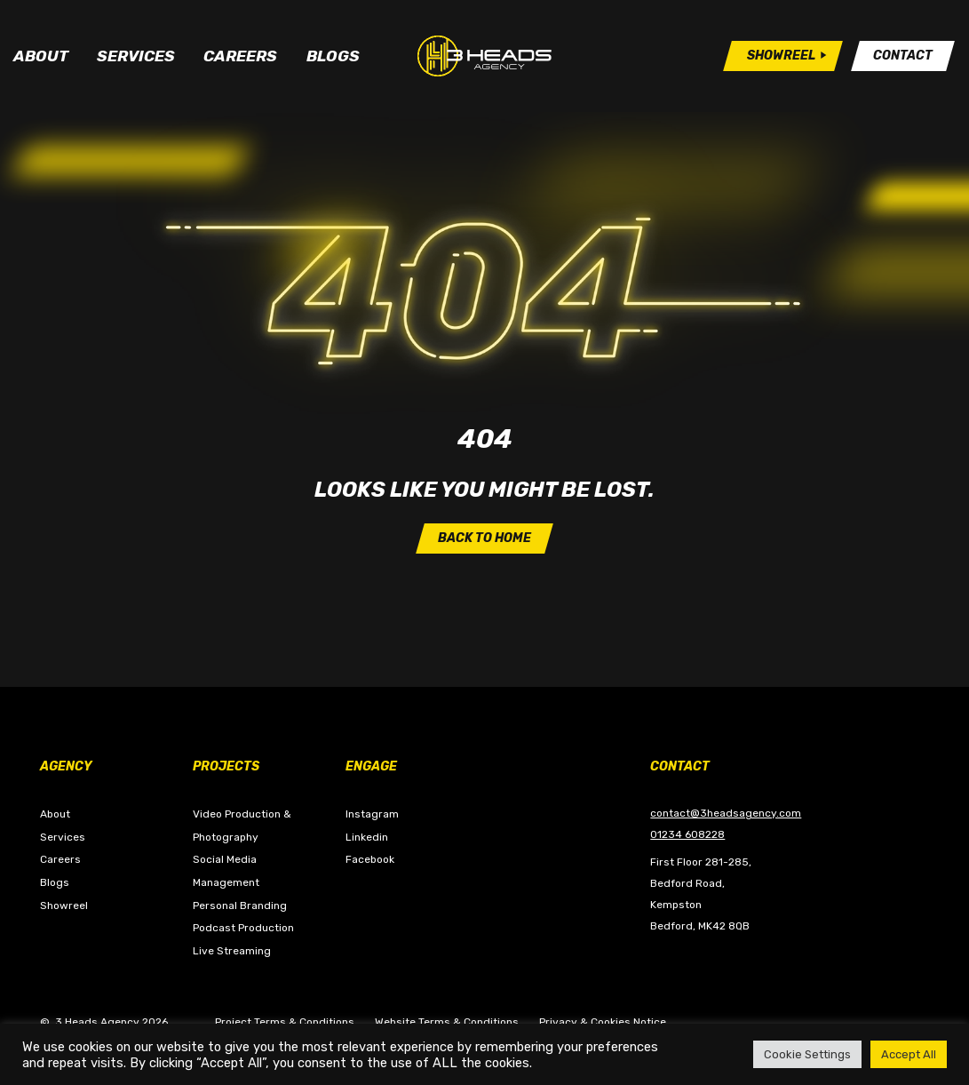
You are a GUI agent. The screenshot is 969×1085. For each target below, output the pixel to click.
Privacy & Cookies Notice (602, 1022)
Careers (240, 56)
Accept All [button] (908, 1054)
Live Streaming (232, 951)
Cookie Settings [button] (807, 1054)
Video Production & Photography (242, 825)
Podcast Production (243, 927)
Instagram (372, 814)
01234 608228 (687, 834)
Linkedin (367, 837)
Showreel (64, 905)
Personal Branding (240, 905)
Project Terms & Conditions (284, 1022)
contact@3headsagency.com (725, 813)
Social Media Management (226, 871)
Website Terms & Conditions (447, 1022)
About (40, 56)
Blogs (333, 56)
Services (136, 56)
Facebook (370, 859)
